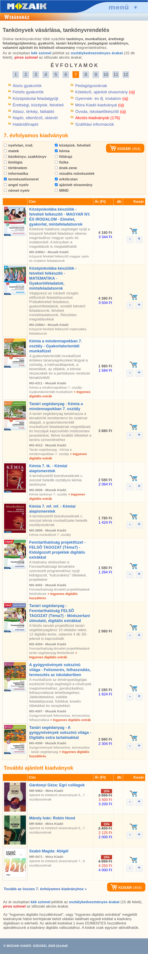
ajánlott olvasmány (73, 185)
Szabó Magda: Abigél (48, 851)
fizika (61, 162)
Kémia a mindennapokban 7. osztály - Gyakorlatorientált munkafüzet (55, 346)
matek (11, 151)
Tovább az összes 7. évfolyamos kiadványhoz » (45, 889)
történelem (15, 168)
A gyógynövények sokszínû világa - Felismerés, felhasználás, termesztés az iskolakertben (60, 670)
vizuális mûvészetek (74, 174)
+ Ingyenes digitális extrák (70, 720)
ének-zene (66, 168)
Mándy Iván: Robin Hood (52, 818)
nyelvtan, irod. (18, 145)
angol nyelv (16, 185)
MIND (62, 190)
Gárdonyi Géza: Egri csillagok (57, 785)
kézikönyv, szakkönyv (25, 157)
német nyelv (17, 190)
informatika (16, 174)
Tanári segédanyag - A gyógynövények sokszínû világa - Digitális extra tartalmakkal (60, 732)
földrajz (63, 157)
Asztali (62, 945)
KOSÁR (120, 149)
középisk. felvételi (73, 145)
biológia (13, 162)
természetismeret (21, 179)
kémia (62, 151)
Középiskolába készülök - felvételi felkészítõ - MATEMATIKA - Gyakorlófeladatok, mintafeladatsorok (53, 278)
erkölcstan (66, 179)
